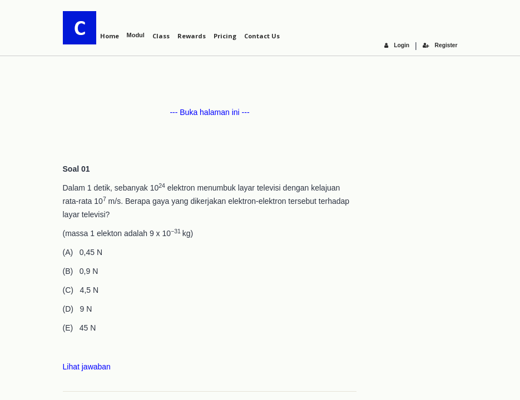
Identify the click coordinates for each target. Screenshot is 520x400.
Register (440, 45)
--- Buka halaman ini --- (209, 112)
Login (398, 45)
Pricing (225, 36)
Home (109, 36)
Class (161, 36)
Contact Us (262, 36)
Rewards (191, 36)
